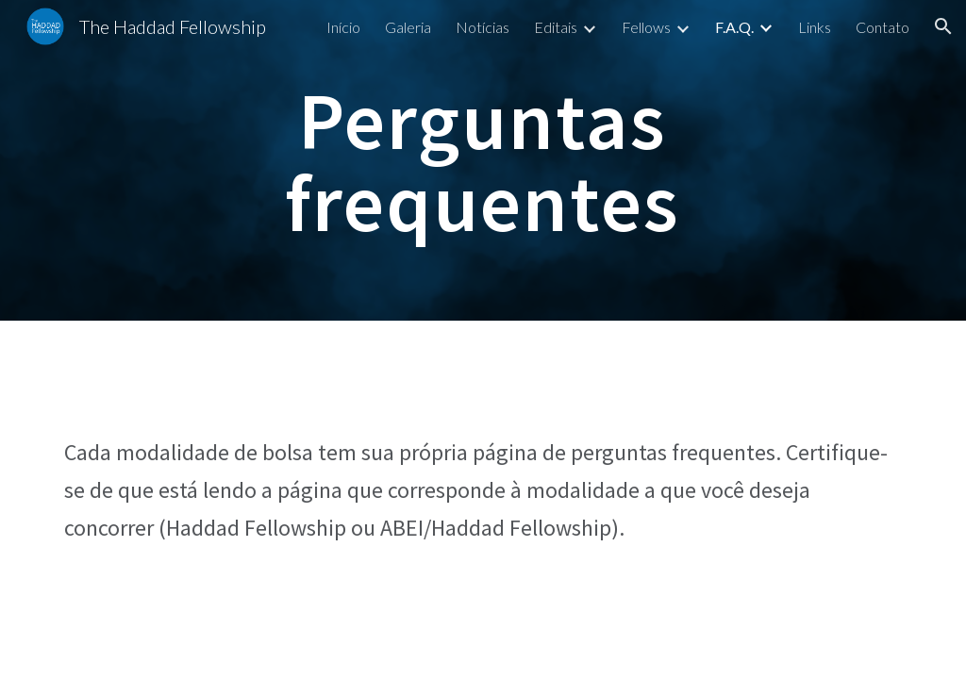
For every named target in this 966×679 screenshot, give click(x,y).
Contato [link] (882, 27)
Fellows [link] (646, 27)
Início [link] (343, 27)
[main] (482, 161)
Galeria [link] (408, 27)
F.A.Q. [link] (734, 27)
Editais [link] (555, 27)
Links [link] (814, 27)
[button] (943, 26)
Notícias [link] (482, 27)
